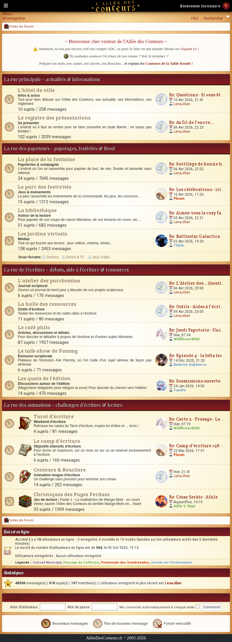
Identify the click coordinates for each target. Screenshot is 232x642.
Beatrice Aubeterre (190, 365)
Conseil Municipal (47, 562)
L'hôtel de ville (36, 89)
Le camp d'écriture (57, 440)
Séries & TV (75, 257)
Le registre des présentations (54, 117)
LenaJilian (181, 104)
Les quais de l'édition (44, 378)
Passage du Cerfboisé (81, 562)
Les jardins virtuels (42, 233)
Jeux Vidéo (101, 257)
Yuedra (179, 390)
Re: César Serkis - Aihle (193, 497)
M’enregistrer (14, 18)
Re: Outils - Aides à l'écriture (199, 306)
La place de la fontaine (46, 159)
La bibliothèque (37, 210)
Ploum (178, 199)
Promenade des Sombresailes (125, 562)
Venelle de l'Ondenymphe (171, 562)
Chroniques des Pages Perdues (72, 494)
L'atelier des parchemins (49, 280)
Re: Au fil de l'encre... (191, 122)
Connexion (12, 597)
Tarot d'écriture (54, 416)
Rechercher (213, 18)
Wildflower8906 (186, 339)
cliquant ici (188, 49)
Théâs (178, 245)
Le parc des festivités (44, 186)
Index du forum (19, 26)
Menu (7, 14)
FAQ (194, 18)
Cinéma (52, 257)
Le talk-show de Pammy (48, 350)
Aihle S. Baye (184, 506)
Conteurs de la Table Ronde (167, 63)
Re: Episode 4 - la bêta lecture (200, 355)
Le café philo (34, 327)
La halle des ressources (47, 303)
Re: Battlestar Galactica (194, 236)
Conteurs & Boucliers (60, 469)
